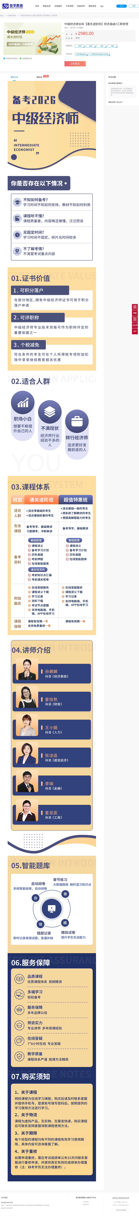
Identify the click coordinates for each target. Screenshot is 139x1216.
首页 (37, 6)
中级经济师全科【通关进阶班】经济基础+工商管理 (38, 15)
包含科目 (69, 54)
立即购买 (75, 63)
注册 (133, 6)
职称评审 (81, 6)
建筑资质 (92, 6)
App (101, 6)
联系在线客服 (121, 1210)
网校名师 (47, 6)
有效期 (69, 38)
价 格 (69, 34)
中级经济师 (12, 15)
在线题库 (58, 6)
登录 (121, 6)
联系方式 (86, 1204)
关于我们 (86, 1202)
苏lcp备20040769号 (7, 1202)
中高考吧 (69, 6)
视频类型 (69, 45)
